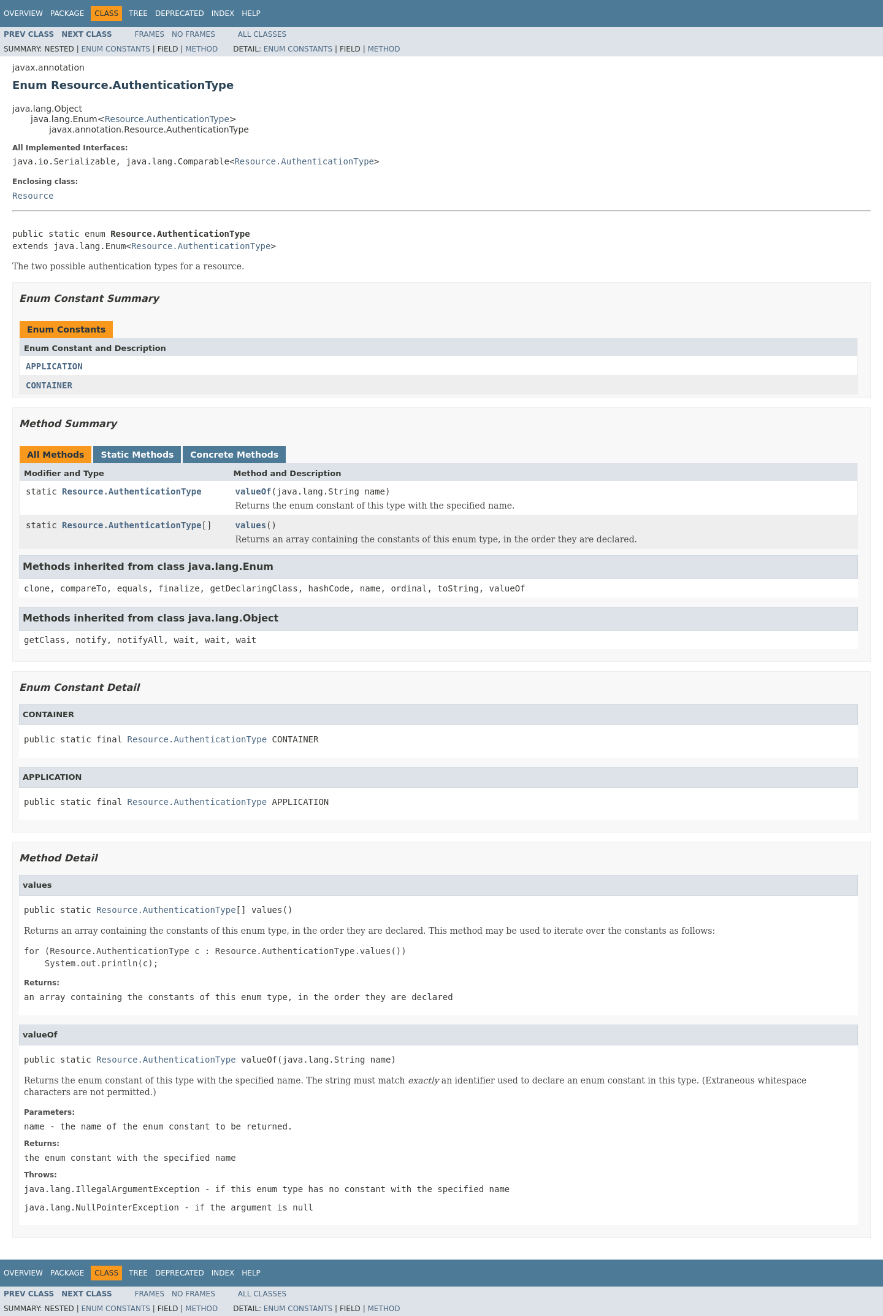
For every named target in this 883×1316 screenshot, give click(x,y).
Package (67, 13)
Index (223, 13)
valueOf (253, 491)
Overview (23, 13)
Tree (138, 13)
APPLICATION (54, 366)
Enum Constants (115, 49)
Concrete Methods (234, 455)
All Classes (262, 34)
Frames (150, 34)
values (251, 525)
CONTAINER (49, 385)
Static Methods (137, 455)
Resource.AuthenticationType (166, 119)
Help (251, 13)
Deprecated (179, 13)
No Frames (193, 34)
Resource (32, 196)
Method (201, 49)
